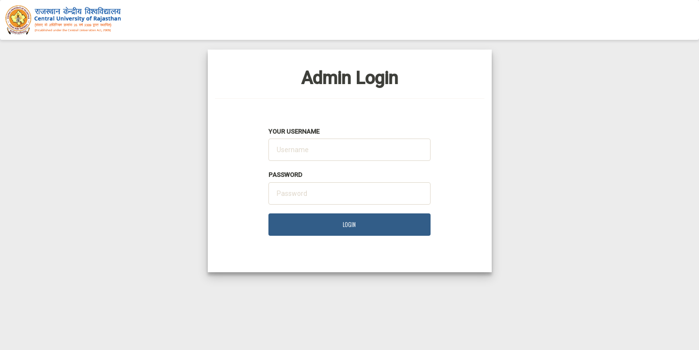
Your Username (293, 131)
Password (285, 174)
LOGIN (349, 224)
